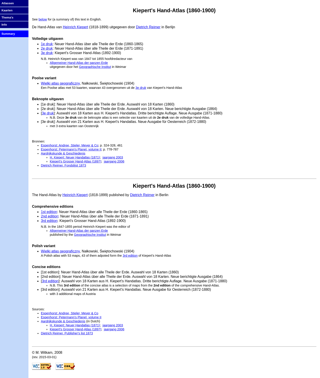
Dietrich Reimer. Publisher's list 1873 (67, 333)
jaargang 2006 (114, 161)
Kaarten (7, 10)
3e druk (47, 53)
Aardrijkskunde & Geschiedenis (63, 153)
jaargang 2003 (113, 157)
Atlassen (8, 3)
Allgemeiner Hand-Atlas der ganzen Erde (79, 63)
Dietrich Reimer (148, 27)
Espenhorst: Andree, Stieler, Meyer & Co (69, 145)
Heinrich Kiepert (75, 27)
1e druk (47, 44)
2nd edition (49, 216)
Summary (8, 33)
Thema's (8, 17)
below (43, 19)
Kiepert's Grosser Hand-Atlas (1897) (75, 161)
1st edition (49, 212)
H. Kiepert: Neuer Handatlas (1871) (75, 157)
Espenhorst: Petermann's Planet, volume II (71, 149)
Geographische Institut (95, 67)
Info (4, 24)
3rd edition (49, 221)
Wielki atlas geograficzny (60, 83)
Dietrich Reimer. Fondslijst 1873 (63, 165)
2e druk (47, 48)
